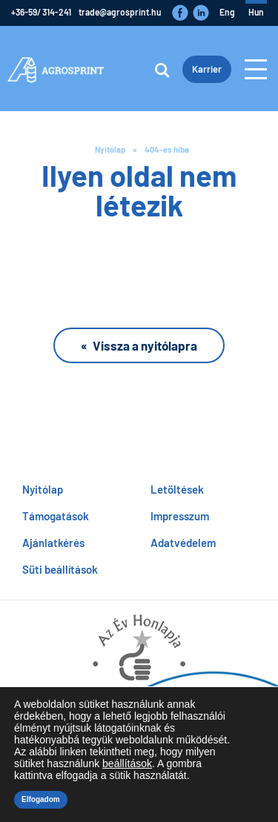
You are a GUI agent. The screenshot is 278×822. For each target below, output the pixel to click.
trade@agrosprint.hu (120, 12)
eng (227, 12)
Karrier (207, 69)
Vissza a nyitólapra (145, 345)
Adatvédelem (183, 542)
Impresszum (179, 516)
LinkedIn (201, 12)
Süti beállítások (60, 569)
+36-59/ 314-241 (41, 12)
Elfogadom (40, 799)
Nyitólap (110, 149)
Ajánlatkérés (53, 542)
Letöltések (177, 489)
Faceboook (180, 12)
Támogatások (55, 516)
